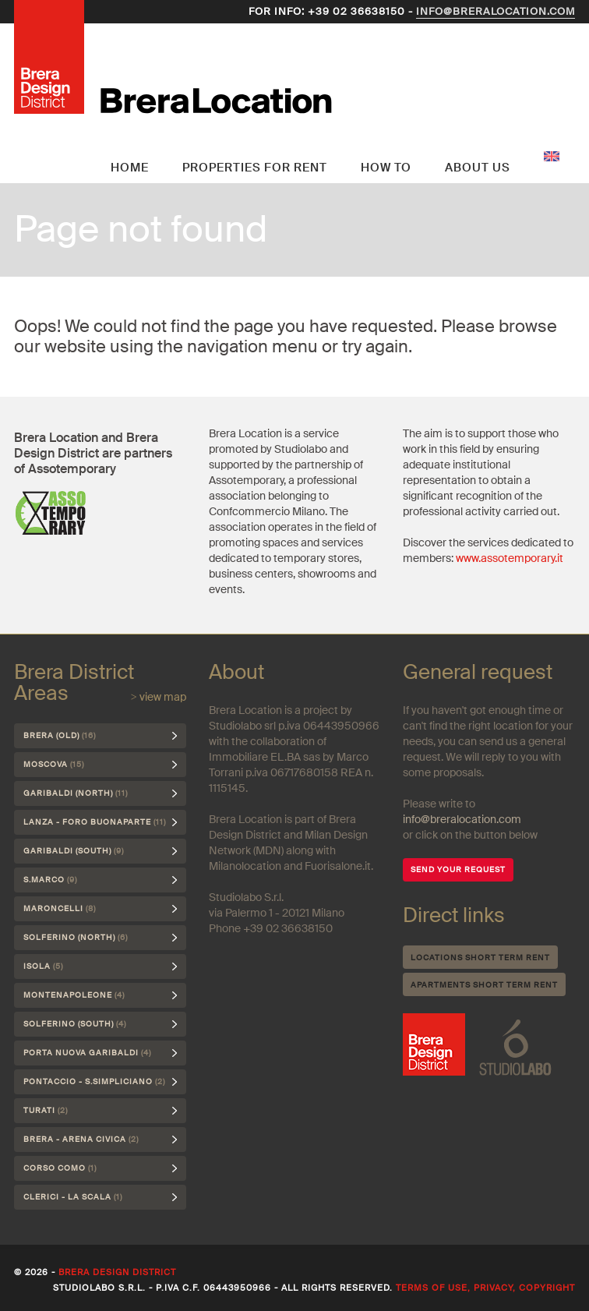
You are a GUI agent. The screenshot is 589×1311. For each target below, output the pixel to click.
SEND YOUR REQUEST (458, 869)
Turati (45, 1110)
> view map (158, 697)
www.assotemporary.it (509, 558)
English (551, 155)
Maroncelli (59, 908)
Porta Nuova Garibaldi (87, 1053)
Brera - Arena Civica (81, 1139)
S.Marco (50, 880)
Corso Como (60, 1168)
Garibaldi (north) (75, 793)
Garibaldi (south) (73, 851)
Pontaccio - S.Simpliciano (94, 1081)
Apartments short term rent (484, 985)
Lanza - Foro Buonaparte (94, 822)
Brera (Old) (59, 735)
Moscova (53, 764)
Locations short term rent (480, 957)
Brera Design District (117, 1272)
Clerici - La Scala (72, 1197)
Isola (43, 966)
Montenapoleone (74, 995)
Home (130, 167)
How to (386, 167)
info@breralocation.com (495, 11)
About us (477, 167)
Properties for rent (254, 167)
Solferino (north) (75, 937)
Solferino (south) (74, 1024)
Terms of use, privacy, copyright (485, 1287)
